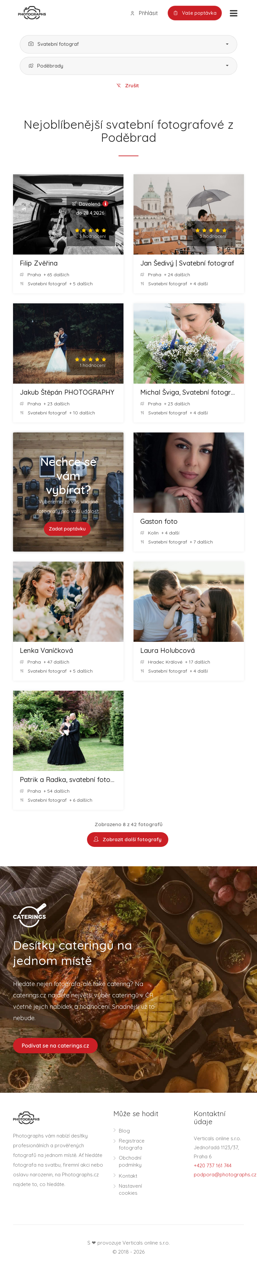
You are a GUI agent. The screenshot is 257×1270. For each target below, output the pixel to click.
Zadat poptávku (67, 529)
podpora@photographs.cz (225, 1175)
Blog (124, 1131)
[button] (128, 44)
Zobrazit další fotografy (128, 840)
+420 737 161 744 (213, 1166)
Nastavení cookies (130, 1189)
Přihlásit (144, 13)
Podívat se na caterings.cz (55, 1046)
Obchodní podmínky (130, 1161)
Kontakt (128, 1176)
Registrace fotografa (132, 1144)
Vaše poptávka (195, 13)
